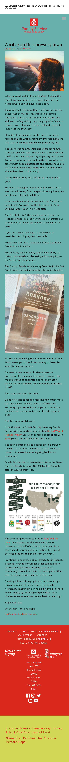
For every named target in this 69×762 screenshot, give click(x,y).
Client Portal (23, 732)
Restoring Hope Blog (33, 642)
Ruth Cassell (25, 48)
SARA (8, 438)
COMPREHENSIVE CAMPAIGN (32, 639)
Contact (12, 631)
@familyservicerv (53, 654)
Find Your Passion (13, 614)
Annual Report (48, 631)
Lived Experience (29, 614)
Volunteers (25, 635)
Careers (42, 635)
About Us (28, 631)
